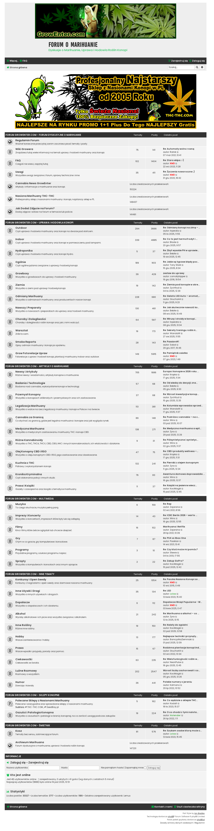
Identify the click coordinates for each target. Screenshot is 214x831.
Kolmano (175, 684)
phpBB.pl (201, 819)
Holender (175, 715)
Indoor (19, 239)
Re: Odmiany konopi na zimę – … (181, 227)
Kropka (173, 374)
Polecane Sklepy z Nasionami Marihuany (42, 700)
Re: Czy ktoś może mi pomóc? (180, 549)
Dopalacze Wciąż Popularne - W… (182, 602)
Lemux (127, 795)
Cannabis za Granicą (29, 417)
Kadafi (173, 703)
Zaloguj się (18, 762)
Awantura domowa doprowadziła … (184, 474)
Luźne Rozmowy (26, 670)
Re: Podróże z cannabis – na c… (181, 417)
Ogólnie (20, 262)
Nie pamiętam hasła (112, 767)
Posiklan (174, 541)
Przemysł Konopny (28, 394)
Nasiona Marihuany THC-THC (34, 196)
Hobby (19, 636)
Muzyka (20, 504)
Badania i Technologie (30, 383)
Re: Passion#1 (171, 341)
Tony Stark (175, 264)
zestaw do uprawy (173, 273)
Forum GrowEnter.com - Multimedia (30, 498)
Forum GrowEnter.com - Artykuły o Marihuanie (37, 366)
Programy (22, 549)
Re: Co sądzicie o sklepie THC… (180, 700)
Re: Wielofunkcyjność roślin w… (181, 659)
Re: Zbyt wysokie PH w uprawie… (181, 250)
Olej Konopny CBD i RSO (31, 451)
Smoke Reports (25, 342)
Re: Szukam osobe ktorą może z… (182, 730)
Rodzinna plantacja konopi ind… (182, 647)
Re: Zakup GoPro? (173, 560)
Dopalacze (22, 602)
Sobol (173, 344)
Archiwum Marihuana (29, 742)
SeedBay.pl (51, 707)
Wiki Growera (24, 149)
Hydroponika (24, 250)
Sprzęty (20, 561)
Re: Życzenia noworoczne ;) (179, 171)
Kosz (18, 731)
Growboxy (22, 273)
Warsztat (21, 330)
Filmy (19, 527)
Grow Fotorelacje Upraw (31, 353)
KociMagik (175, 488)
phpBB (171, 816)
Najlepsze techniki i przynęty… (180, 636)
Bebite (173, 253)
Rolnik (173, 151)
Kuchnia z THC (24, 463)
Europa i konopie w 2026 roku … (181, 371)
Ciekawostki (23, 659)
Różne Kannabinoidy (29, 440)
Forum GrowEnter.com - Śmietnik (28, 725)
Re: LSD (167, 590)
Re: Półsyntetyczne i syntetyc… (180, 439)
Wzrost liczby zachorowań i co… (181, 670)
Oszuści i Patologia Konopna (34, 712)
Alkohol (20, 613)
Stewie (173, 552)
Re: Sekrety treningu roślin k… (180, 330)
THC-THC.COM (34, 707)
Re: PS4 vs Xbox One (174, 538)
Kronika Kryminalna (28, 474)
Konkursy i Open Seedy (30, 579)
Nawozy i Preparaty (28, 307)
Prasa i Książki (24, 485)
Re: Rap (167, 503)
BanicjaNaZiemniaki (181, 639)
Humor (20, 682)
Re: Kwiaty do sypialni (175, 624)
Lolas (173, 593)
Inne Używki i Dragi (27, 591)
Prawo (19, 648)
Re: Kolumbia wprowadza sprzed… (183, 405)
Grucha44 (175, 299)
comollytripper (177, 276)
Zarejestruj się (38, 762)
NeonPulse (175, 662)
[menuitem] (23, 61)
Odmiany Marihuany (29, 296)
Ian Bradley (199, 813)
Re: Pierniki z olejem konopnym (181, 462)
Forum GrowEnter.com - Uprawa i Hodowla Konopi (39, 222)
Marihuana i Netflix (174, 526)
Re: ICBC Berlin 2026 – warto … (180, 515)
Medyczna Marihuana (29, 428)
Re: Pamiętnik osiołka (175, 352)
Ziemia (20, 285)
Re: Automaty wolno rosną (178, 148)
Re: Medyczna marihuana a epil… (182, 428)
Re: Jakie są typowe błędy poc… (181, 261)
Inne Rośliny (23, 625)
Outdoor (21, 228)
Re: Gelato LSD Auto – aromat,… (181, 295)
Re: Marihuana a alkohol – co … (181, 613)
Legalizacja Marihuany (30, 406)
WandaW (175, 333)
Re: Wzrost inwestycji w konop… (181, 394)
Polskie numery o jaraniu (177, 681)
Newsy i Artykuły (26, 371)
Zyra (172, 431)
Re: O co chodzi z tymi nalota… (180, 712)
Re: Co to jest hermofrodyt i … (180, 238)
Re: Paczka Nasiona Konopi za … (181, 579)
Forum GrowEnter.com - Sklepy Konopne (32, 695)
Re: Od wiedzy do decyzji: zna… (180, 382)
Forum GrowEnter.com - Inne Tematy (30, 574)
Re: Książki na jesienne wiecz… (180, 485)
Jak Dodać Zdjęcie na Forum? (35, 208)
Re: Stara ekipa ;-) (173, 160)
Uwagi (19, 172)
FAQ (18, 160)
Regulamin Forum (27, 140)
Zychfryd (174, 287)
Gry (17, 538)
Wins (172, 420)
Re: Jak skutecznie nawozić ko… (181, 307)
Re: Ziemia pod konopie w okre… (181, 284)
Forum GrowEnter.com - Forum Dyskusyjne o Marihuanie (43, 135)
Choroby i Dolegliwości (30, 319)
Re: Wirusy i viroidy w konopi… (179, 318)
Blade (173, 242)
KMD (172, 163)
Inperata (174, 230)
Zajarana (175, 506)
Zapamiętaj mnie (135, 767)
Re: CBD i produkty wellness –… (180, 451)
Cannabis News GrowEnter (33, 183)
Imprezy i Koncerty (28, 515)
